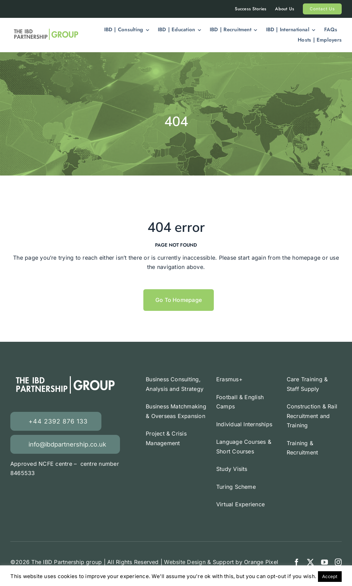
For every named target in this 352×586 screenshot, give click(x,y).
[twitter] (310, 562)
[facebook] (296, 562)
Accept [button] (329, 576)
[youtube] (324, 562)
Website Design (184, 562)
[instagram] (338, 562)
